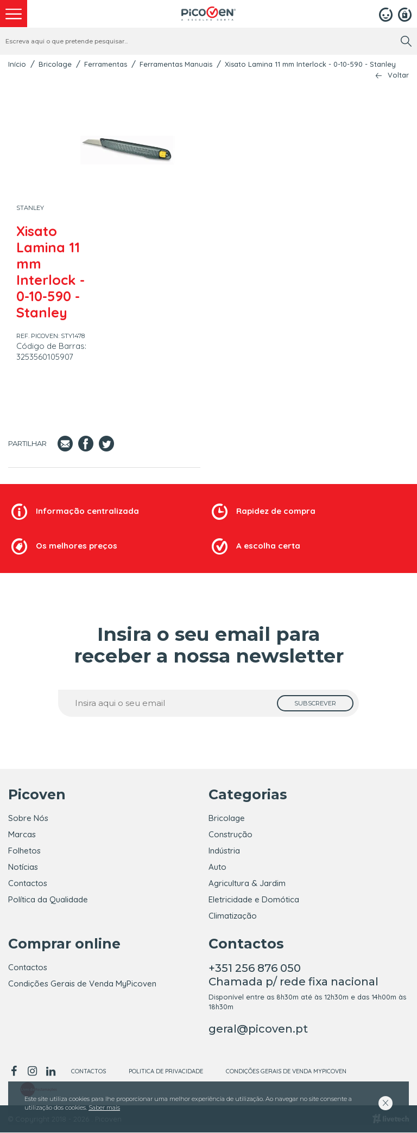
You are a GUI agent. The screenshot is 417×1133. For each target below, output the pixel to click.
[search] (406, 41)
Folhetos (24, 850)
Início (17, 64)
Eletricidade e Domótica (253, 899)
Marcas (22, 834)
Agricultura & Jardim (247, 883)
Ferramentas (105, 64)
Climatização (232, 916)
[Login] (385, 13)
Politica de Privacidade (166, 1071)
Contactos (27, 883)
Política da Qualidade (48, 899)
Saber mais (104, 1107)
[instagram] (32, 1071)
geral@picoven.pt (258, 1029)
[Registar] (404, 13)
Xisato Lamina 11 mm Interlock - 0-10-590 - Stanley (310, 64)
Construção (230, 834)
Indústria (224, 850)
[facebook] (15, 1071)
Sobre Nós (28, 818)
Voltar (398, 75)
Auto (217, 867)
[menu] (13, 13)
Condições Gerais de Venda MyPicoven (82, 984)
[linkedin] (50, 1071)
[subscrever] (315, 703)
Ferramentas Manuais (176, 64)
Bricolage (55, 64)
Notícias (23, 867)
